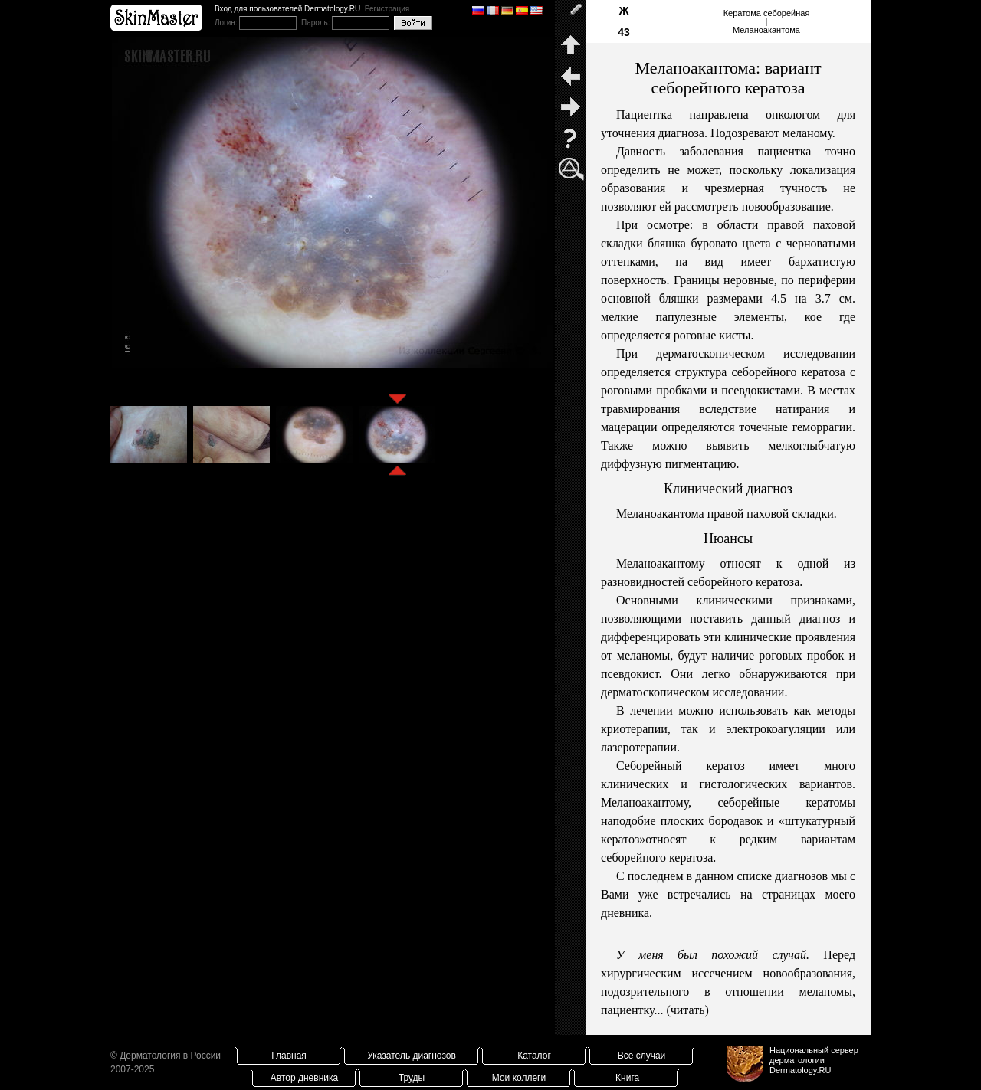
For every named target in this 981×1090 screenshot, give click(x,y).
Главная (289, 1055)
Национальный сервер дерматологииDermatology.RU (813, 1060)
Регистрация (387, 9)
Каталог (534, 1055)
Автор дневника (304, 1077)
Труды (412, 1077)
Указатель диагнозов (411, 1055)
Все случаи (642, 1055)
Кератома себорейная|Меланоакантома (766, 21)
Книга (627, 1077)
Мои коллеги (519, 1077)
